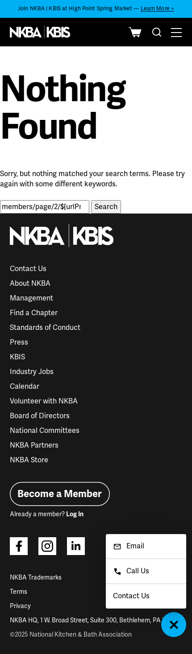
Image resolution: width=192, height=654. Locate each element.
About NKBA (30, 283)
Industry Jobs (32, 371)
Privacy (20, 606)
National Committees (44, 430)
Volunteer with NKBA (44, 401)
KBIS (17, 357)
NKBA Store (29, 460)
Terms (18, 592)
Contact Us (28, 268)
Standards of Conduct (45, 327)
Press (19, 342)
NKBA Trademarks (36, 577)
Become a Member (59, 494)
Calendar (24, 386)
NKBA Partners (34, 445)
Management (31, 298)
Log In (74, 514)
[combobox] (156, 32)
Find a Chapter (34, 312)
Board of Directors (40, 415)
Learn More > (157, 8)
